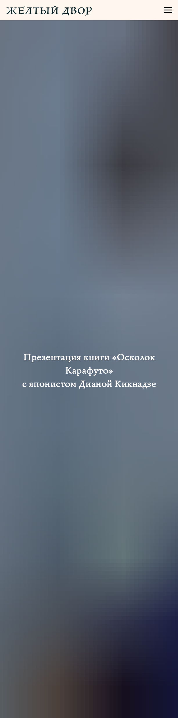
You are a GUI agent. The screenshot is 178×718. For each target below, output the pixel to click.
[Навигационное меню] (168, 10)
